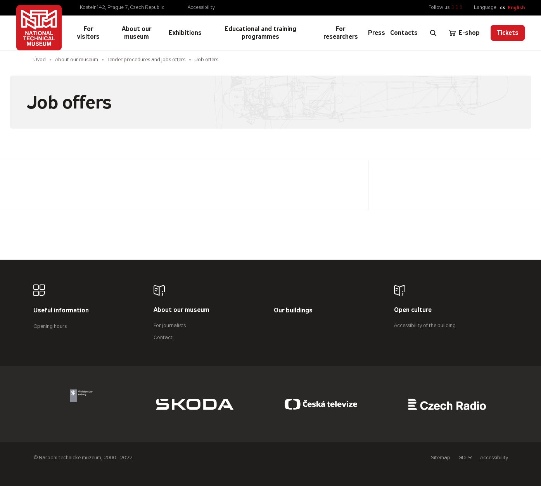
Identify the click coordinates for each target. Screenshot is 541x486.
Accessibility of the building (425, 325)
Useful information (61, 310)
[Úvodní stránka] (39, 27)
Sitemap (440, 457)
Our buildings (293, 310)
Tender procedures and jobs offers (146, 59)
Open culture (413, 310)
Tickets (508, 32)
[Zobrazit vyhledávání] (433, 33)
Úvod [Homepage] (39, 59)
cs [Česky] (502, 7)
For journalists (170, 325)
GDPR (465, 457)
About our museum (76, 59)
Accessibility (201, 7)
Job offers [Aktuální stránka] (206, 59)
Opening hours (50, 326)
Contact (163, 337)
